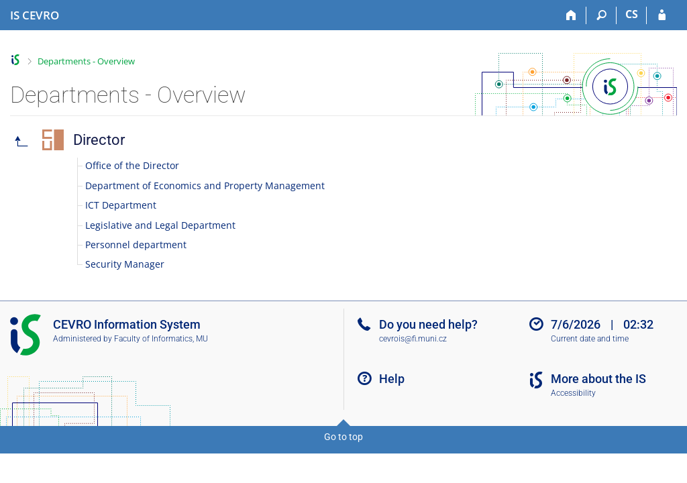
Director (99, 139)
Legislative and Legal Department (160, 225)
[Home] (571, 15)
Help (392, 379)
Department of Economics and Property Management (205, 185)
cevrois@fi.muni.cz (413, 338)
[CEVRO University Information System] (34, 15)
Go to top (343, 436)
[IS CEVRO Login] (662, 15)
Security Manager (124, 264)
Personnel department (136, 244)
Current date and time (590, 338)
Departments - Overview (86, 61)
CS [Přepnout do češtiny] (631, 14)
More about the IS (598, 379)
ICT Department (120, 205)
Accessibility (573, 393)
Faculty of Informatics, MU (161, 338)
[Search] (601, 15)
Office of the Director (132, 165)
